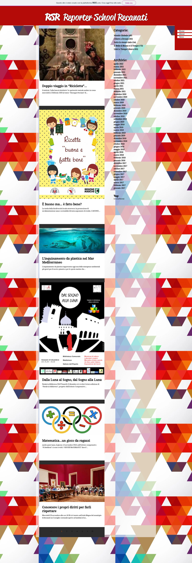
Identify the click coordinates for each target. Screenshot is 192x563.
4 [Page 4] (77, 531)
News (181, 37)
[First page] (51, 531)
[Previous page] (56, 531)
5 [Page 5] (82, 531)
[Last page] (92, 531)
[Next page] (87, 531)
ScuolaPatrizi (119, 199)
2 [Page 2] (66, 531)
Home (181, 31)
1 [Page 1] (61, 531)
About (182, 34)
